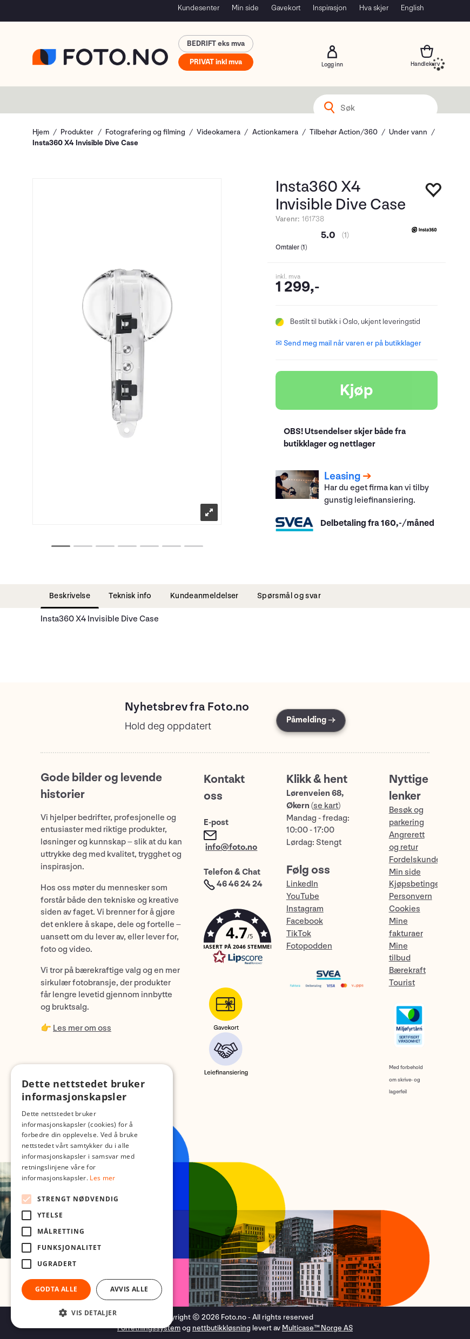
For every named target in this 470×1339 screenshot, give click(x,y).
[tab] (70, 596)
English (412, 7)
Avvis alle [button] (129, 1289)
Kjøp (356, 390)
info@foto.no (231, 847)
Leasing (342, 476)
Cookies (404, 909)
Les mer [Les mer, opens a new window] (102, 1177)
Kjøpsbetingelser (421, 884)
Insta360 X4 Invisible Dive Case (85, 142)
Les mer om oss (82, 1028)
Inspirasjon (330, 7)
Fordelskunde (415, 860)
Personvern (410, 896)
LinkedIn (302, 884)
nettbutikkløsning (221, 1328)
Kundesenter (198, 7)
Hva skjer (373, 7)
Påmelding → (310, 720)
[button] (234, 939)
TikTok (298, 934)
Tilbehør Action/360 (344, 132)
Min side (245, 7)
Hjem (40, 132)
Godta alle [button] (56, 1289)
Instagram (305, 909)
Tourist (402, 983)
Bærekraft (407, 970)
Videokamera (218, 132)
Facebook (304, 921)
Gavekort (285, 7)
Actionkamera (275, 132)
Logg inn (332, 51)
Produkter (77, 132)
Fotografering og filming (145, 132)
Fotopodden (309, 946)
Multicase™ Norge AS (317, 1328)
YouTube (302, 896)
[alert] (92, 1196)
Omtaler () (291, 248)
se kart (325, 806)
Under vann (408, 132)
